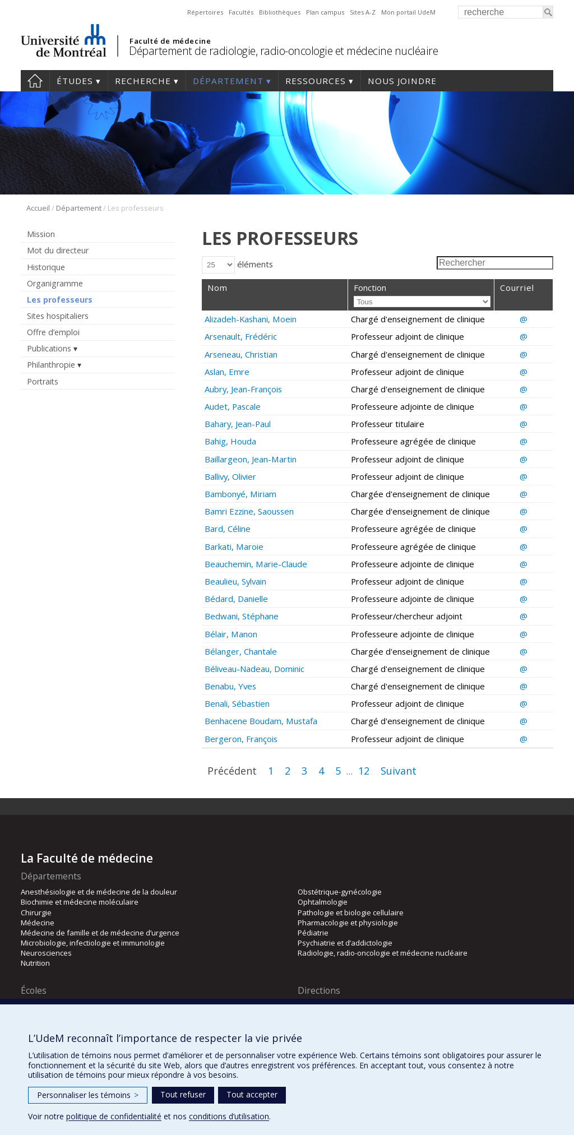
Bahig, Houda (230, 441)
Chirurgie (36, 912)
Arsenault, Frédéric (241, 336)
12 (363, 770)
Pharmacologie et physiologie (348, 923)
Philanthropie (51, 364)
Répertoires (205, 12)
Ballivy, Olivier (230, 476)
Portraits (42, 381)
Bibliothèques (279, 12)
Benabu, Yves (230, 686)
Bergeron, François (241, 738)
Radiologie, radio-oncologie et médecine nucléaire (382, 953)
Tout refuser (183, 1094)
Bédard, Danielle (236, 598)
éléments (237, 264)
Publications (49, 348)
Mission (41, 234)
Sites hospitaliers (58, 316)
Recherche (143, 80)
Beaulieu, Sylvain (235, 581)
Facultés (241, 12)
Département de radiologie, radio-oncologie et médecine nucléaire (283, 50)
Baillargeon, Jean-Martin (251, 459)
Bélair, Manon (231, 634)
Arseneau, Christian (241, 354)
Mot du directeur (58, 250)
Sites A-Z (363, 12)
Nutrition (35, 963)
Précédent (232, 770)
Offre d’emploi (53, 332)
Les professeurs (59, 299)
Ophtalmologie (323, 902)
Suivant (398, 770)
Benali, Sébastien (237, 703)
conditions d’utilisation (229, 1116)
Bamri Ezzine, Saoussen (249, 511)
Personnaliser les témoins (87, 1095)
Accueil (35, 80)
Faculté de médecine (170, 41)
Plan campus (325, 12)
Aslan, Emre (227, 371)
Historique (46, 267)
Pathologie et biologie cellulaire (351, 912)
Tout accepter (251, 1094)
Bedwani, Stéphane (242, 616)
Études (75, 80)
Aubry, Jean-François (243, 389)
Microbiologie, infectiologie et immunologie (93, 943)
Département (228, 80)
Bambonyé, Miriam (240, 493)
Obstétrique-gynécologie (340, 892)
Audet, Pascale (233, 406)
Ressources (315, 80)
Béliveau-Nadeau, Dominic (254, 668)
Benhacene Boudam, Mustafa (261, 720)
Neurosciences (46, 953)
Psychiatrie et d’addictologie (345, 943)
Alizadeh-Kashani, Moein (251, 319)
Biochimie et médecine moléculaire (79, 902)
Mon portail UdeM (408, 12)
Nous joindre (402, 80)
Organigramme (55, 283)
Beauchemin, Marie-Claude (256, 563)
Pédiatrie (313, 933)
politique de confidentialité (113, 1116)
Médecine (37, 923)
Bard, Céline (228, 528)
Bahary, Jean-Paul (238, 423)
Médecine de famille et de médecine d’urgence (100, 933)
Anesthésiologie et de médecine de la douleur (99, 892)
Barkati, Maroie (234, 546)
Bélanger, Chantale (241, 651)
